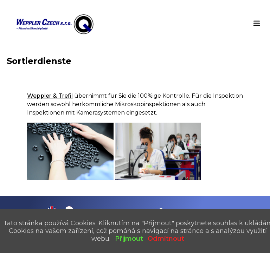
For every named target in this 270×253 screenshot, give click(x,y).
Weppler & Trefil (50, 95)
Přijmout (129, 238)
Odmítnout (166, 238)
